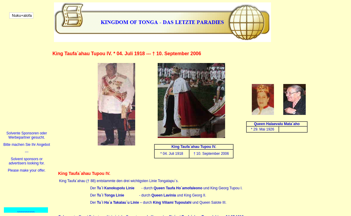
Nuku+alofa (21, 15)
